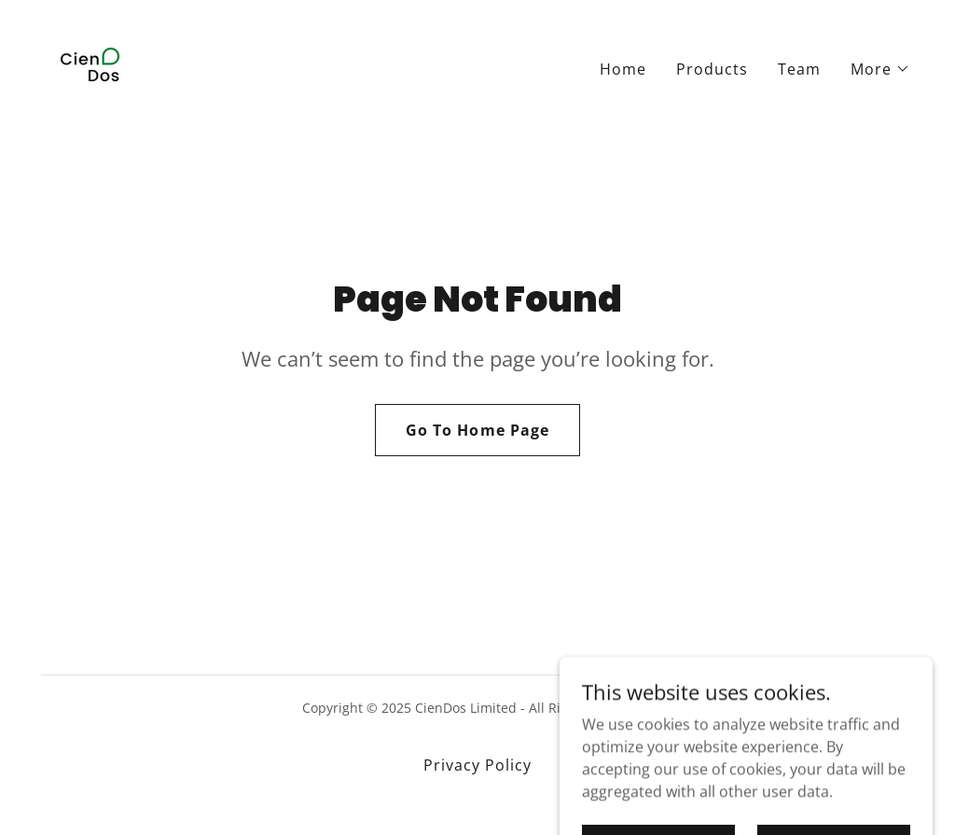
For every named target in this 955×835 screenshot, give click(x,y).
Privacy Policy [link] (477, 765)
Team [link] (799, 69)
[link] (89, 65)
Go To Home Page (477, 430)
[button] (880, 69)
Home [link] (623, 69)
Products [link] (712, 69)
